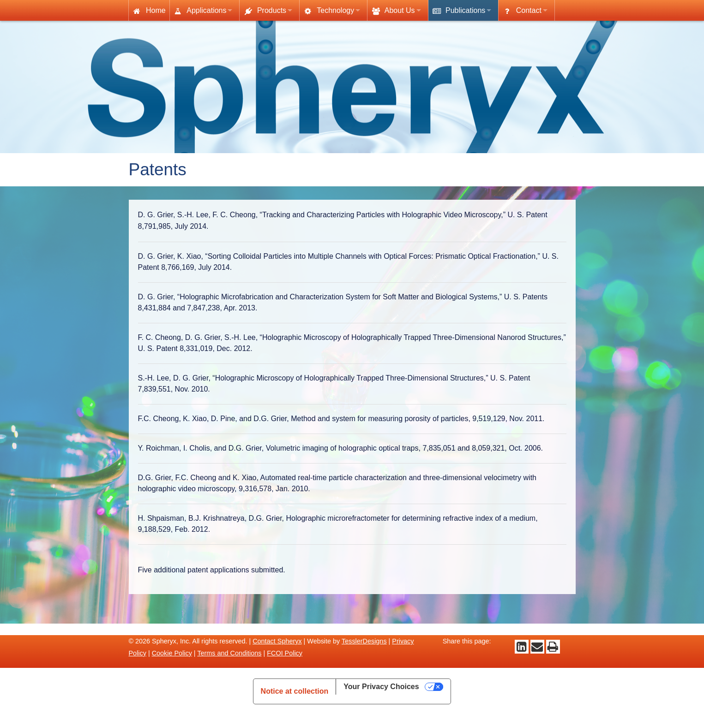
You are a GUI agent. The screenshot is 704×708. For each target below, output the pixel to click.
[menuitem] (149, 10)
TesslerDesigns (364, 641)
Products (264, 10)
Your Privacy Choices (381, 686)
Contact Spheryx (277, 641)
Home (149, 10)
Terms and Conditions (229, 653)
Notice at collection (295, 691)
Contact (522, 10)
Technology (328, 11)
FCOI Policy (284, 653)
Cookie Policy (172, 653)
